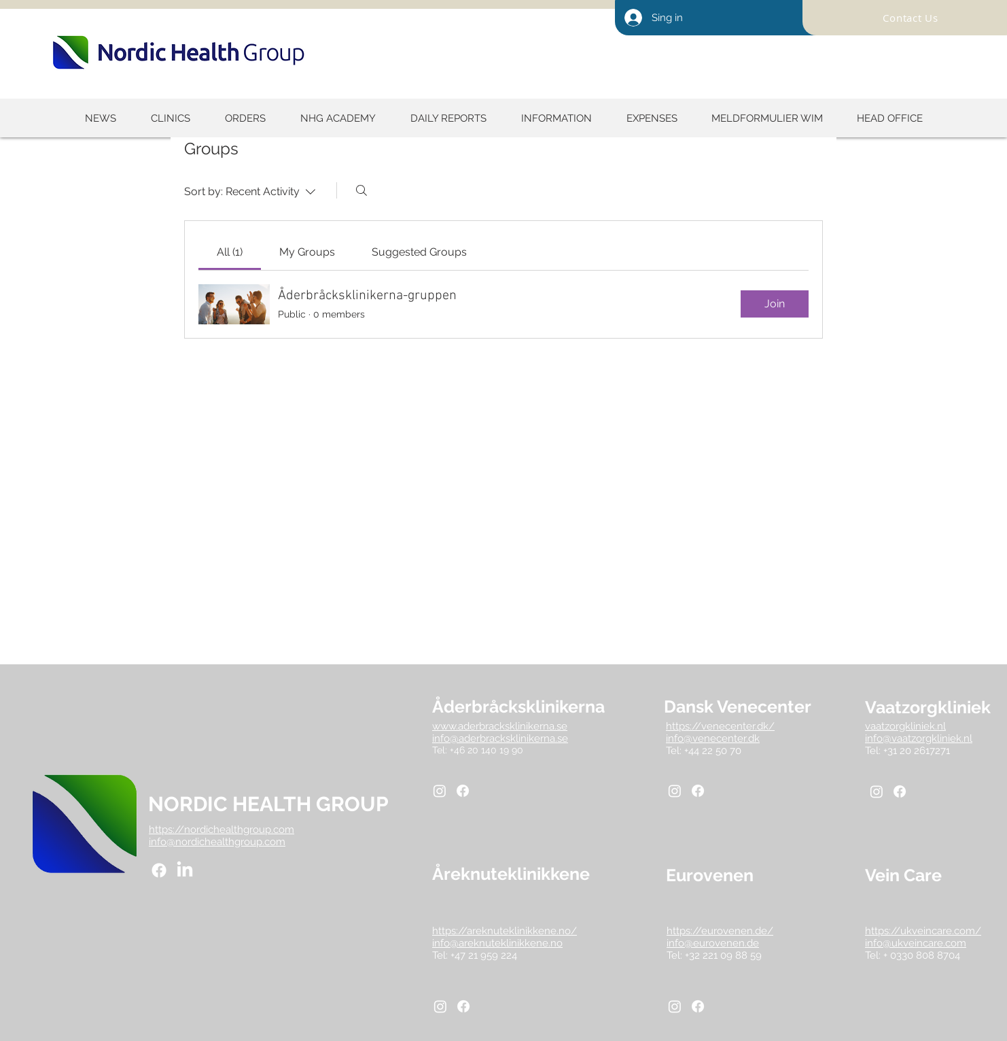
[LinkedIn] (184, 870)
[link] (230, 251)
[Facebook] (159, 870)
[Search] (361, 190)
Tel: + (877, 955)
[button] (448, 118)
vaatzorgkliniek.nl (905, 726)
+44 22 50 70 (712, 751)
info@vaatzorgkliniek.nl (918, 738)
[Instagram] (439, 791)
